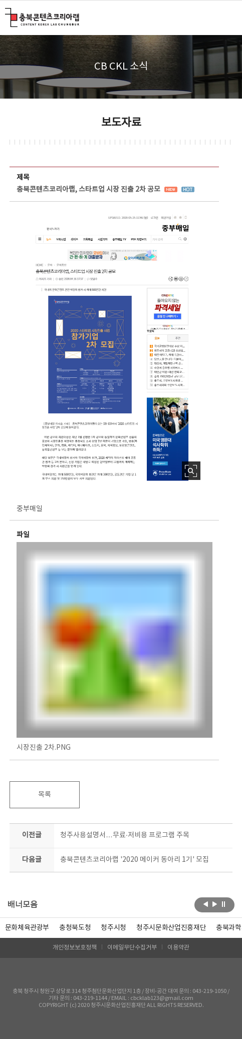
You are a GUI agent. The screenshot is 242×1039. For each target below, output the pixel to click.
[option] (75, 928)
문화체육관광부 (27, 928)
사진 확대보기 (191, 470)
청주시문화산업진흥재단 (171, 928)
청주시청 (113, 928)
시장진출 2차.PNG (114, 647)
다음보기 (214, 904)
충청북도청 (75, 928)
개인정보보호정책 (75, 947)
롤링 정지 (223, 904)
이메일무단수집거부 (132, 947)
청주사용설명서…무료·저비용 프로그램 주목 (124, 835)
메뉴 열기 (226, 17)
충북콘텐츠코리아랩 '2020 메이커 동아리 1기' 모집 (134, 860)
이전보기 (205, 904)
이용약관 (178, 947)
